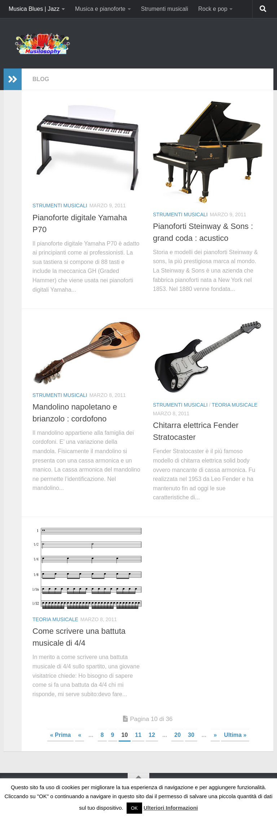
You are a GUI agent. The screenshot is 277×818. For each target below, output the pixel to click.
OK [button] (134, 808)
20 (177, 735)
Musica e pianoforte (100, 9)
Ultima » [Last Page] (235, 735)
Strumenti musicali (164, 9)
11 (138, 735)
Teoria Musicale (235, 405)
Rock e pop (212, 9)
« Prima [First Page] (60, 735)
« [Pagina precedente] (79, 735)
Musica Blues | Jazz (34, 9)
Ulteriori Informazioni (171, 808)
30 (191, 735)
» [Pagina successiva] (215, 735)
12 (152, 735)
